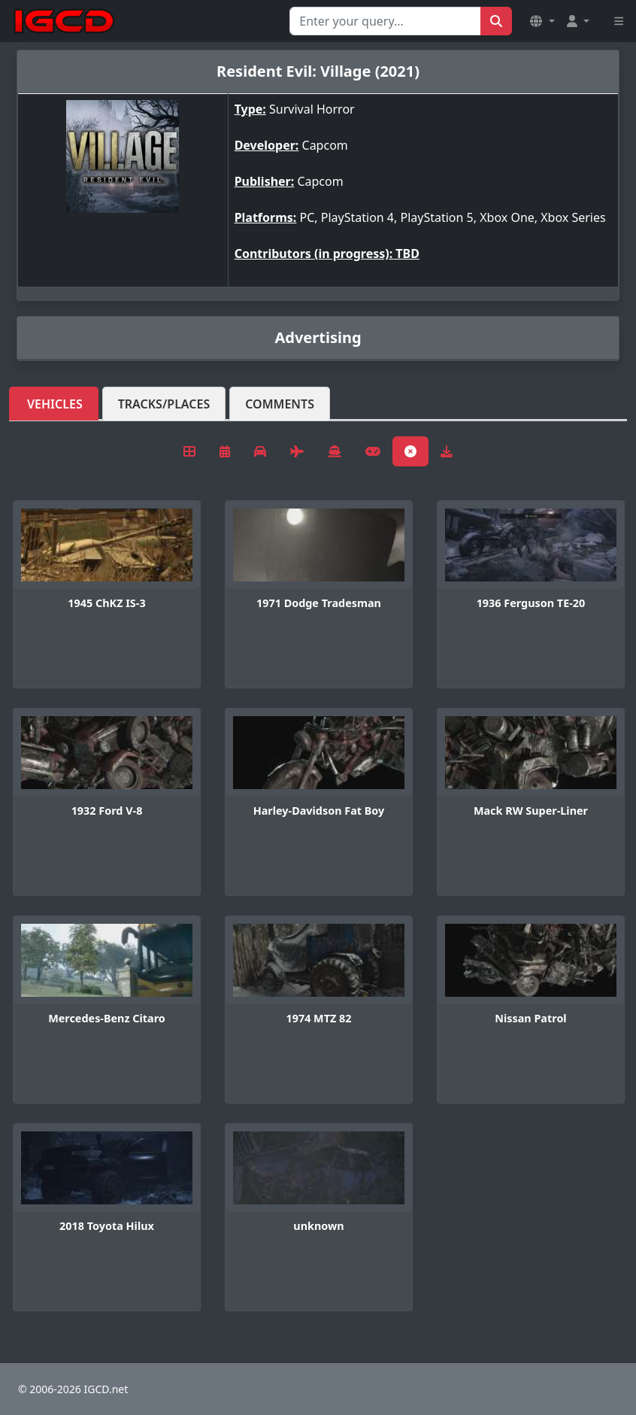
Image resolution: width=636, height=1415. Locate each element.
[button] (542, 21)
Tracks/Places (164, 404)
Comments (279, 404)
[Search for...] (385, 21)
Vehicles (55, 404)
